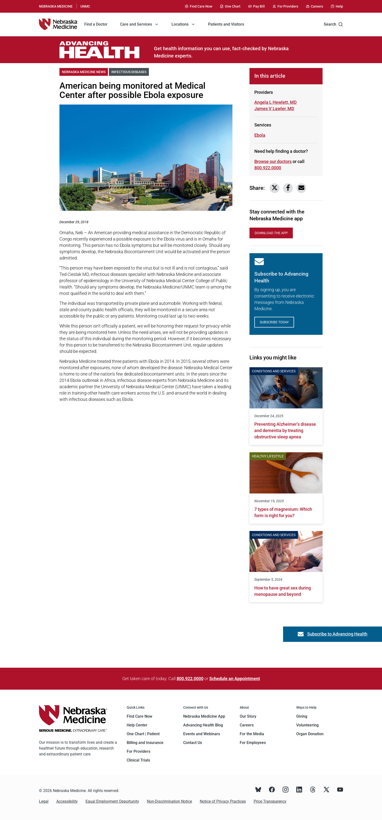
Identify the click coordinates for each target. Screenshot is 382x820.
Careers (247, 725)
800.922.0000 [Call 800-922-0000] (267, 167)
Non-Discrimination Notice (169, 801)
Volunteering (307, 725)
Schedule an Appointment (234, 678)
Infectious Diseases (130, 71)
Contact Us (192, 742)
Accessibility (67, 801)
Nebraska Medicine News (85, 71)
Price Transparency (270, 801)
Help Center (137, 725)
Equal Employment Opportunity (112, 801)
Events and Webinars (201, 734)
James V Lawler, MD (274, 108)
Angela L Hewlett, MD (275, 102)
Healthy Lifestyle (268, 456)
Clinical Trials (138, 760)
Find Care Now (139, 716)
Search (333, 24)
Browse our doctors (273, 161)
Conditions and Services (274, 371)
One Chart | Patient (143, 734)
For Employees (253, 742)
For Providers (138, 751)
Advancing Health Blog (203, 725)
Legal (43, 801)
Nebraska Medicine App (204, 716)
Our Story (248, 716)
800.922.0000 (190, 678)
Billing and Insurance (145, 742)
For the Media (252, 734)
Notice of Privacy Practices (223, 801)
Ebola (259, 135)
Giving (301, 716)
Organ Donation (310, 734)
